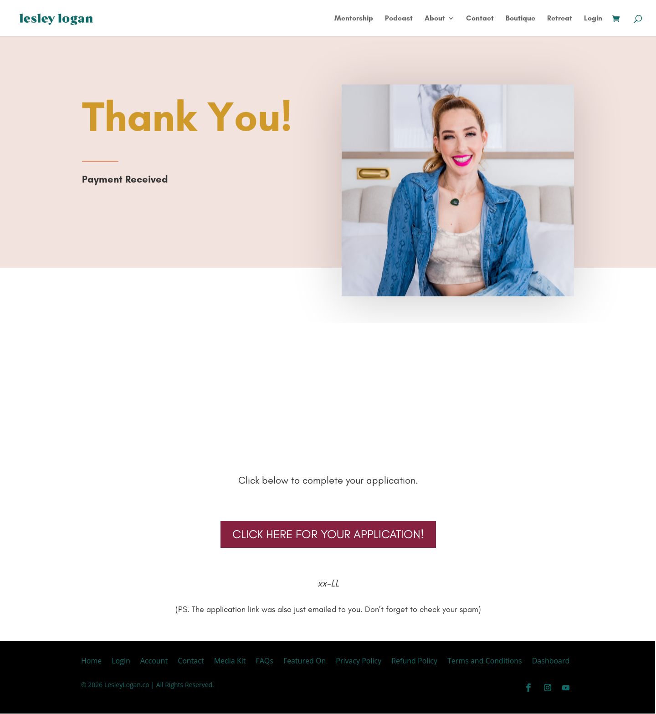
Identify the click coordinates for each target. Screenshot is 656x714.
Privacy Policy (358, 662)
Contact (480, 18)
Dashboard (551, 662)
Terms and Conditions (484, 662)
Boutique (520, 18)
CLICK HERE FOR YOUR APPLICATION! (328, 534)
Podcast (399, 18)
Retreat (559, 18)
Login (593, 18)
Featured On (304, 662)
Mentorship (353, 18)
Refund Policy (414, 662)
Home (91, 662)
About (435, 18)
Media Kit (230, 662)
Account (154, 662)
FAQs (264, 662)
